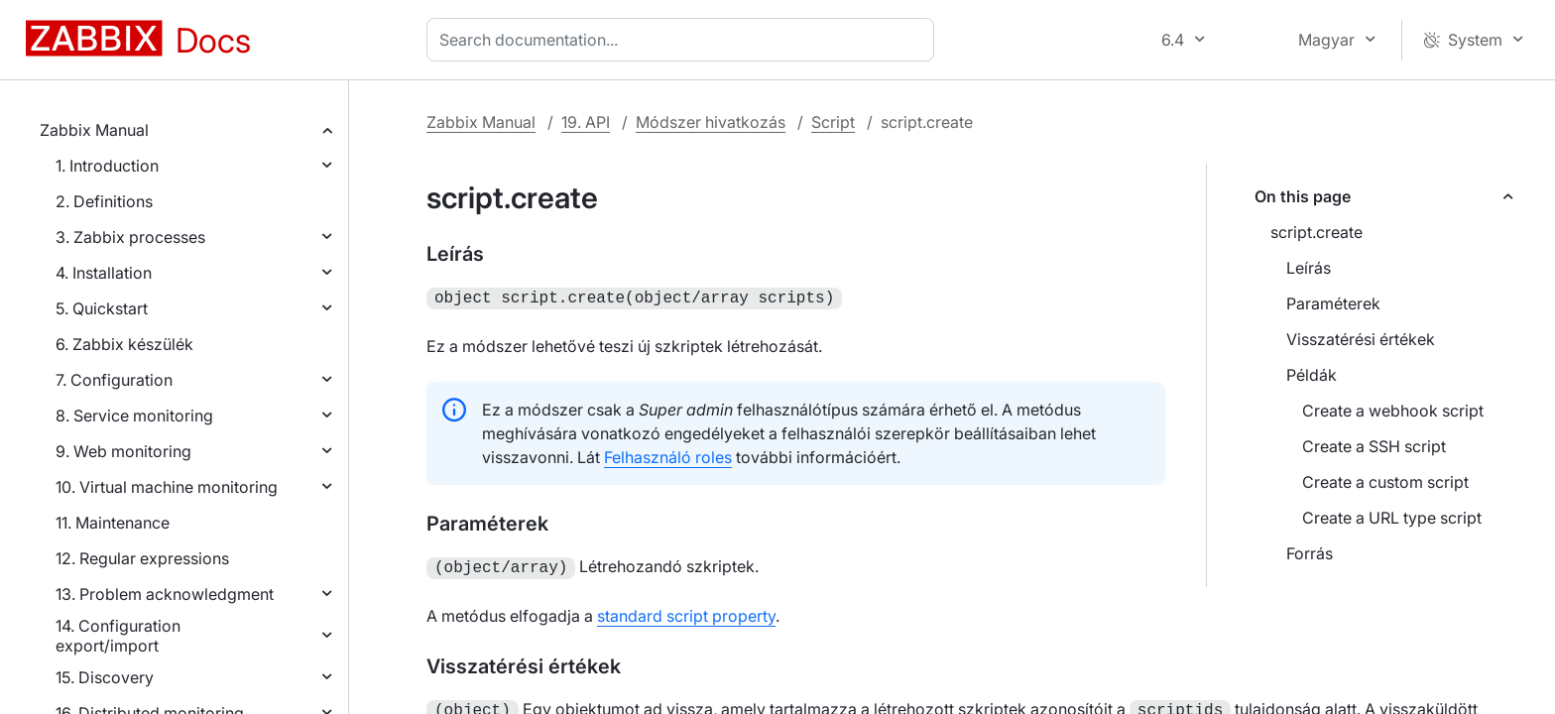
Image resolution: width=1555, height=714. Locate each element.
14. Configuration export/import (118, 635)
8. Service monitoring (134, 415)
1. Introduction (107, 166)
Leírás (1308, 268)
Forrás (1309, 553)
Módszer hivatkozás (710, 122)
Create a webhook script (1393, 410)
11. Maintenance (113, 523)
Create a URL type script (1392, 518)
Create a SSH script (1374, 446)
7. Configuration (114, 380)
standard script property (686, 612)
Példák (1311, 375)
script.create (1316, 232)
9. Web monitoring (123, 451)
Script (833, 122)
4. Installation (104, 273)
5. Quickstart (102, 308)
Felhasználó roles (668, 455)
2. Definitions (104, 201)
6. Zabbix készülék (124, 344)
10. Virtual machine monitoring (167, 487)
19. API (585, 122)
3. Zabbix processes (130, 237)
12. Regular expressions (142, 558)
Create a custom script (1385, 482)
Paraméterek (1333, 303)
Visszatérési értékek (1360, 339)
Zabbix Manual (94, 130)
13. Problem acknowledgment (165, 594)
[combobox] (684, 40)
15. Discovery (105, 677)
